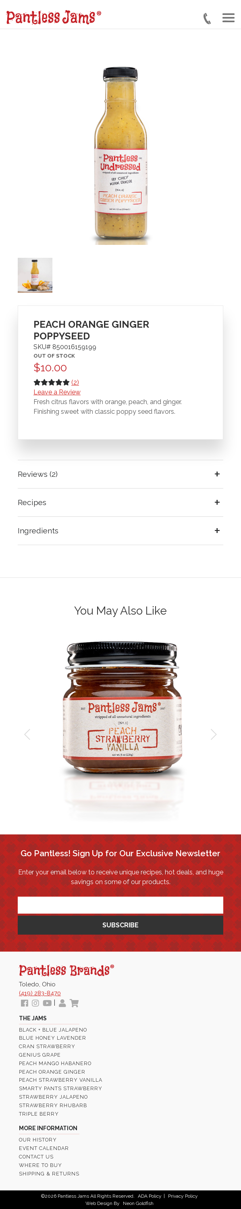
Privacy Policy (183, 1196)
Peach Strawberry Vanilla (60, 1080)
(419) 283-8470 (40, 993)
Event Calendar (44, 1148)
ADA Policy (150, 1196)
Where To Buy (40, 1165)
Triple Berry (39, 1114)
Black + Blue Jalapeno (53, 1030)
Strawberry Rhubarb (53, 1105)
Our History (38, 1140)
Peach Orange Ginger (52, 1072)
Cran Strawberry (47, 1046)
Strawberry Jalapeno (53, 1097)
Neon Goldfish (138, 1203)
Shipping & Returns (49, 1174)
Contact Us (36, 1157)
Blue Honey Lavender (52, 1038)
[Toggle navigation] (228, 18)
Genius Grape (40, 1055)
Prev (28, 734)
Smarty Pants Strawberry (60, 1088)
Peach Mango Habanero (55, 1063)
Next (212, 734)
